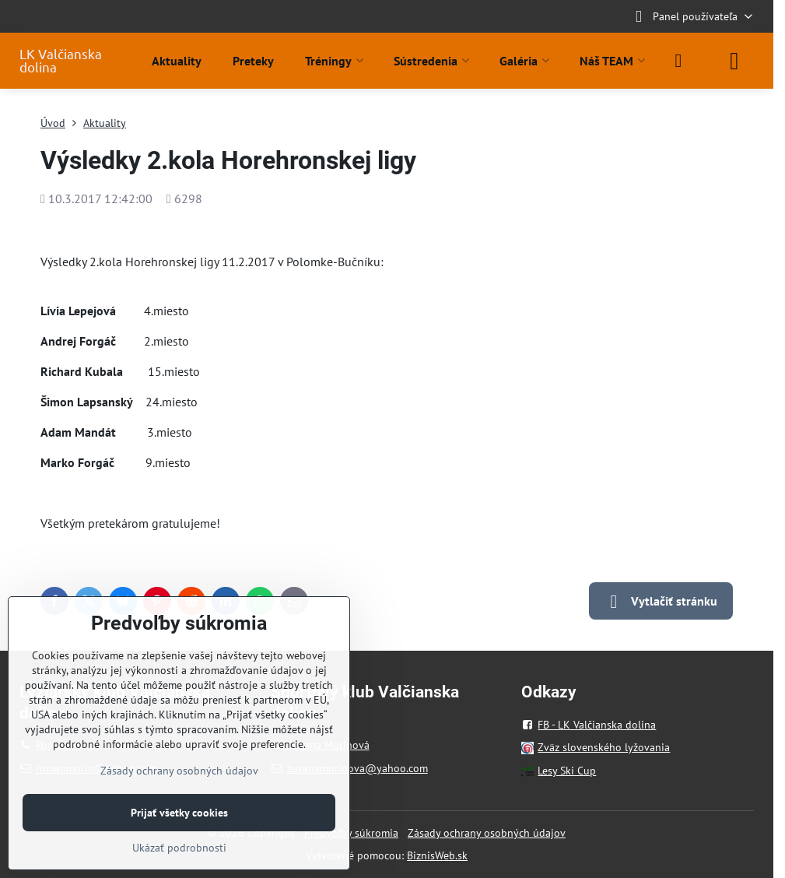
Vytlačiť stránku (661, 601)
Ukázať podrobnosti (179, 848)
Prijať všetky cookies (179, 813)
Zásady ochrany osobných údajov (487, 833)
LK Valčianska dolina (60, 60)
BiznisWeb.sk (437, 855)
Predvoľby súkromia (351, 833)
